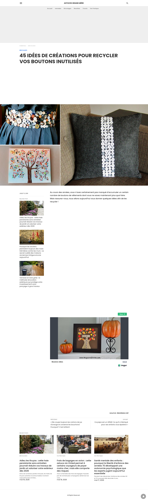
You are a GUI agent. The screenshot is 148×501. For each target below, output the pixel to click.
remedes (58, 8)
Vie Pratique (94, 8)
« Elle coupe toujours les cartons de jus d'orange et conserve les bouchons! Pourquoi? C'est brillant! (66, 424)
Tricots (85, 8)
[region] (74, 82)
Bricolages (67, 8)
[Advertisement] (74, 27)
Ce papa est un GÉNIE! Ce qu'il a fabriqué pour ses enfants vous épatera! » (111, 423)
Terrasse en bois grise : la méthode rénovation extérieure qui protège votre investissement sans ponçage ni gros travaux (31, 282)
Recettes (77, 8)
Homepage (23, 46)
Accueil (49, 8)
